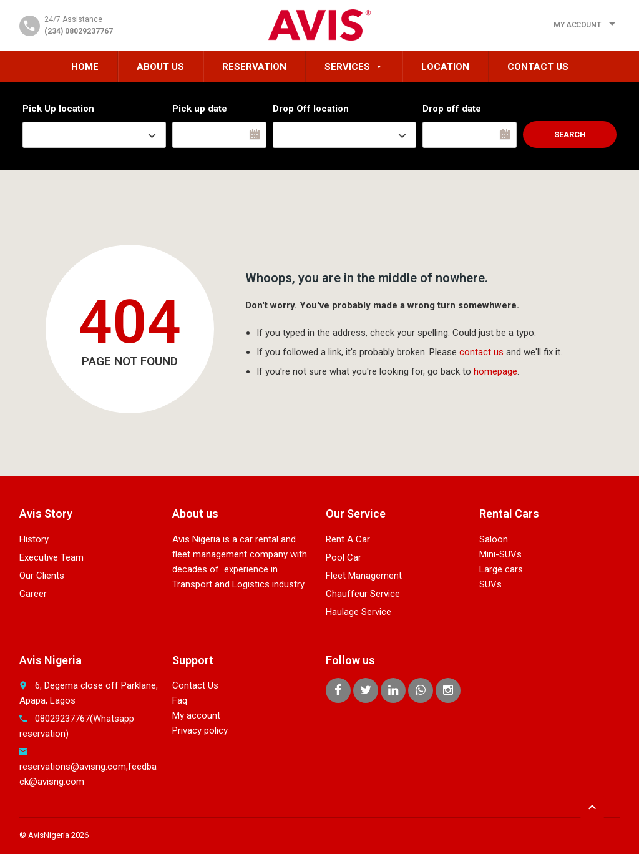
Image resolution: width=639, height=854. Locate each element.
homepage (495, 371)
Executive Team (51, 557)
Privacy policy (200, 730)
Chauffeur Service (363, 593)
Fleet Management (364, 575)
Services (353, 66)
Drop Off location (311, 108)
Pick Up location (58, 108)
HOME (85, 66)
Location (445, 66)
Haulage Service (358, 611)
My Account (577, 25)
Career (33, 593)
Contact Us (537, 66)
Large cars (501, 569)
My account (196, 715)
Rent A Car (348, 539)
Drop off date (451, 108)
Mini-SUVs (500, 554)
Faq (179, 700)
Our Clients (41, 575)
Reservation (254, 66)
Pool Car (343, 557)
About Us (160, 66)
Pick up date (199, 108)
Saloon (493, 539)
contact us (481, 352)
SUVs (490, 584)
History (34, 539)
